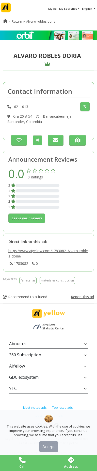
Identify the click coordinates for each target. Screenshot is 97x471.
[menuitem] (5, 21)
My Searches (68, 8)
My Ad (52, 8)
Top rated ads (62, 407)
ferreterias (28, 280)
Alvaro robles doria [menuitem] (41, 21)
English (87, 8)
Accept (48, 446)
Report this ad (82, 296)
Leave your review (27, 218)
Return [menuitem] (17, 21)
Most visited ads (34, 407)
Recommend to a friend (25, 296)
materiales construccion (57, 280)
